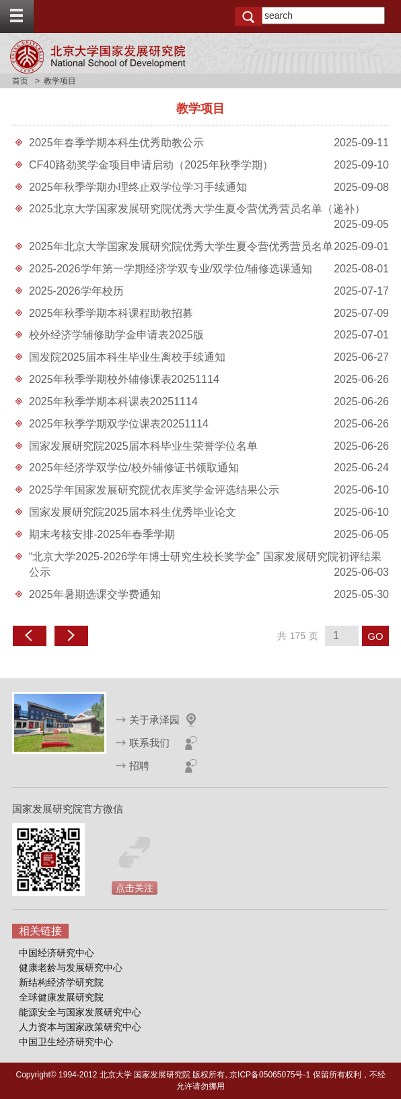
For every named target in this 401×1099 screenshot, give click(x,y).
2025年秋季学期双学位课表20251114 (119, 423)
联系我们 (149, 742)
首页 (20, 81)
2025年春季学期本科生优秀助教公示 (116, 142)
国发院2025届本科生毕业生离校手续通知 (127, 357)
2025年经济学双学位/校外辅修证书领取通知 (134, 467)
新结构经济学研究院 (61, 982)
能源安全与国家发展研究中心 (80, 1012)
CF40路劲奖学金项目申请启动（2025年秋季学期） (151, 165)
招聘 (139, 765)
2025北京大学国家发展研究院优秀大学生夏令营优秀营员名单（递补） (197, 208)
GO (375, 636)
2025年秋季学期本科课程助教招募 (111, 313)
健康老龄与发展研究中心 (70, 967)
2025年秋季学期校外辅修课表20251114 (124, 379)
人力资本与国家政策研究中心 (80, 1026)
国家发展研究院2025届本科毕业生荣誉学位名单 (143, 446)
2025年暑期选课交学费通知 (95, 594)
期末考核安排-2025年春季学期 (102, 534)
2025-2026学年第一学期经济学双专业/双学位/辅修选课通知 (170, 268)
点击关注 (134, 888)
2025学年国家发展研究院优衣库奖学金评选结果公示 (154, 490)
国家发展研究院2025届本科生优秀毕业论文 (132, 512)
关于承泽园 (154, 719)
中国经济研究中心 (56, 952)
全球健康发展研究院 (61, 997)
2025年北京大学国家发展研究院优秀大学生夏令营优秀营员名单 (181, 246)
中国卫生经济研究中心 (66, 1041)
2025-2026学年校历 (76, 291)
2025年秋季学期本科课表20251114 (113, 401)
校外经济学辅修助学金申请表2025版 (116, 334)
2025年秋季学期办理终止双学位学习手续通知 (138, 187)
